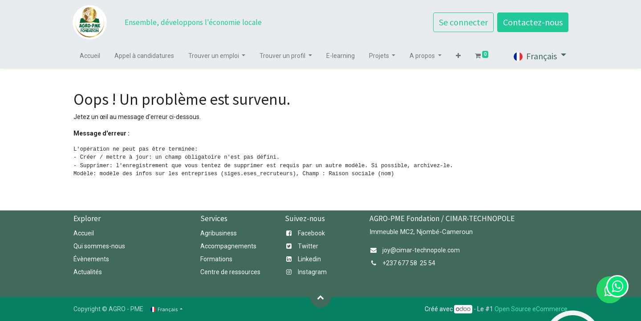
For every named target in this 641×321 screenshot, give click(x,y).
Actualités (87, 272)
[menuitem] (90, 56)
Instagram (312, 272)
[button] (459, 56)
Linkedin (309, 259)
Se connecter (462, 22)
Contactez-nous (532, 22)
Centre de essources (230, 272)
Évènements (91, 259)
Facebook (311, 233)
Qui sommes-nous (99, 246)
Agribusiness (218, 233)
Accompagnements (229, 246)
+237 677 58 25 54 (408, 263)
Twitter (308, 246)
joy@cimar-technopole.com (421, 250)
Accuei (83, 233)
